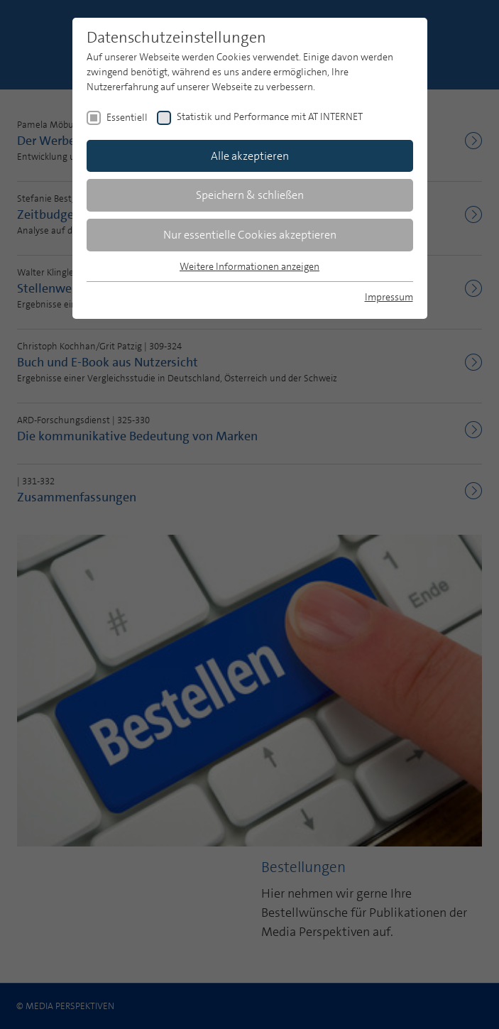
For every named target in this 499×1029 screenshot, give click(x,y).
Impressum (389, 296)
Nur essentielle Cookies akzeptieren (249, 234)
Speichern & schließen (250, 194)
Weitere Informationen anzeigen (249, 266)
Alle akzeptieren (250, 155)
